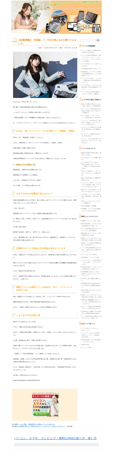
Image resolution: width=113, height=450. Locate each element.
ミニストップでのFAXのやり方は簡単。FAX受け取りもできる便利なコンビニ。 (91, 129)
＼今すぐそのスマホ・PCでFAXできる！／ (45, 393)
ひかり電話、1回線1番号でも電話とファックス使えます (37, 424)
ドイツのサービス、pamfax (89, 254)
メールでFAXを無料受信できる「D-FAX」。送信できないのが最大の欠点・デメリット (91, 249)
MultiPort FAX (85, 344)
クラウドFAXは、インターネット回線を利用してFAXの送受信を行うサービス (91, 87)
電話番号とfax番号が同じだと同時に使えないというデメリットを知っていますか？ (38, 426)
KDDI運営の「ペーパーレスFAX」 (91, 257)
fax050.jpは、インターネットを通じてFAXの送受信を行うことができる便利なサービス (91, 73)
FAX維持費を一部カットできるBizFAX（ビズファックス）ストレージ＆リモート (92, 273)
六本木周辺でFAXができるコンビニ (91, 68)
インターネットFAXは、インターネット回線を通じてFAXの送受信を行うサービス (91, 80)
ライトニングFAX (86, 347)
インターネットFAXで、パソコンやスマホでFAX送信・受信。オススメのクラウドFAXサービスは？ (91, 184)
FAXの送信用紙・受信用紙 (89, 206)
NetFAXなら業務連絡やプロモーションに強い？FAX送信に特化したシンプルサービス (91, 301)
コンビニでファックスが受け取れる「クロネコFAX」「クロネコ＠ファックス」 (91, 262)
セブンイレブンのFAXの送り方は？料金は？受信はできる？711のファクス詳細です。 (91, 111)
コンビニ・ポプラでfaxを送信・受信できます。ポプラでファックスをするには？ (91, 140)
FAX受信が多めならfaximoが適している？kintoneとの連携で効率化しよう (92, 285)
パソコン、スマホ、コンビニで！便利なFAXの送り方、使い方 (55, 438)
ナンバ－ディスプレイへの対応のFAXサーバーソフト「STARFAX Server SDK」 (91, 335)
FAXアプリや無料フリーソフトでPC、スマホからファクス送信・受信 (91, 173)
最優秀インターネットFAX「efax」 (91, 221)
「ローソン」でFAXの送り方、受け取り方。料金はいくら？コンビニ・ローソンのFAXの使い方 (91, 122)
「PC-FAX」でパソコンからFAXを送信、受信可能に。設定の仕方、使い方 (91, 196)
